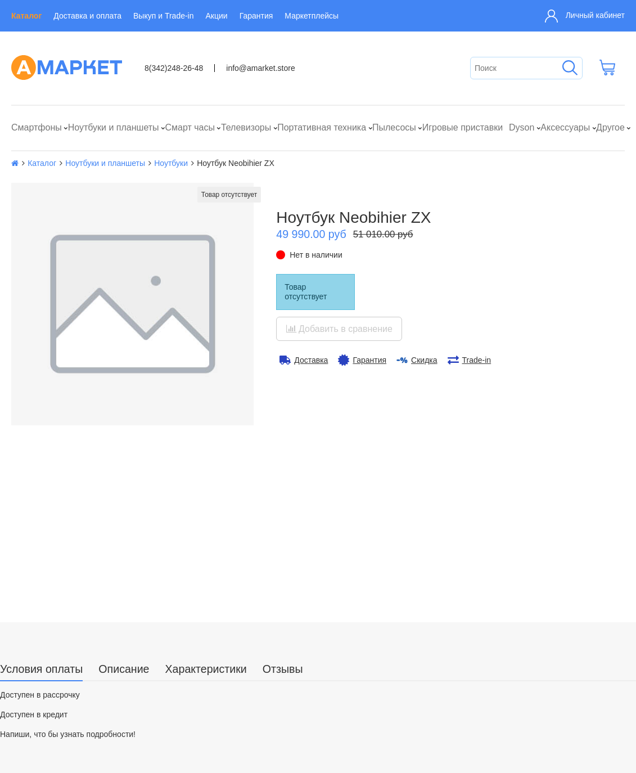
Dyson (521, 127)
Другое (610, 127)
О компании (36, 706)
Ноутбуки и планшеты (113, 127)
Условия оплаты (41, 511)
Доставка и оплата (87, 16)
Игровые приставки (462, 127)
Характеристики (206, 511)
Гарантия (256, 16)
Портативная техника (321, 127)
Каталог (26, 16)
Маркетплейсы (312, 16)
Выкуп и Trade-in (163, 16)
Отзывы (283, 511)
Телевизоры (246, 127)
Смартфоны (36, 127)
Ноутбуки (171, 163)
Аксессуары (565, 127)
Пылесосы (394, 127)
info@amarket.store (260, 68)
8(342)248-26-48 (174, 68)
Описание (123, 511)
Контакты (32, 721)
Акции (217, 16)
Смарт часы (190, 127)
